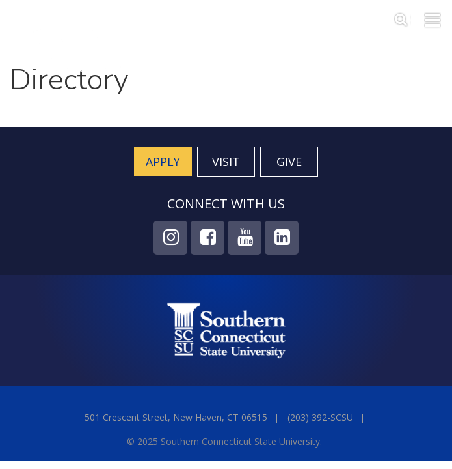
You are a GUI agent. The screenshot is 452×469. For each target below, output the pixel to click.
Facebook (207, 238)
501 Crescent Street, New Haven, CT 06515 (176, 417)
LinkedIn (282, 238)
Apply (163, 161)
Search (402, 17)
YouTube (244, 238)
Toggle (432, 19)
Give (289, 161)
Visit (226, 161)
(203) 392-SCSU (320, 417)
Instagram (170, 238)
